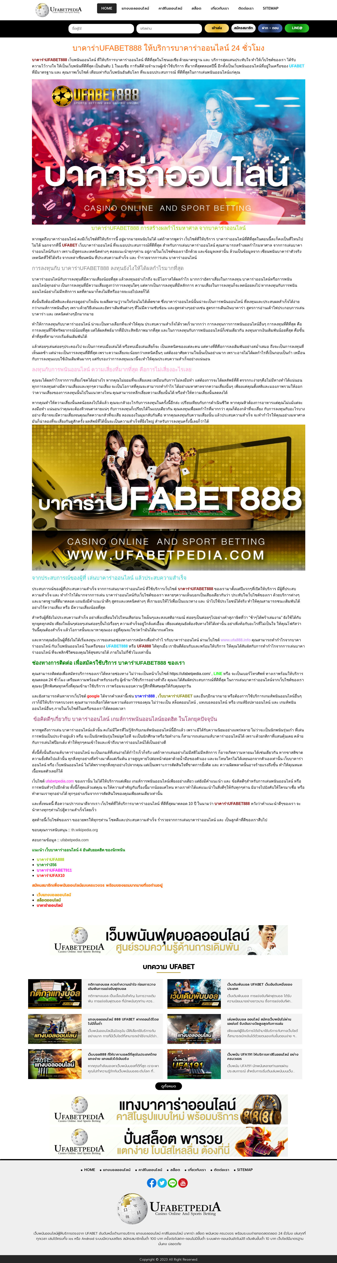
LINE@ (297, 28)
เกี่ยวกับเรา (220, 8)
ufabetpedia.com (74, 840)
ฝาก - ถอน (270, 28)
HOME (106, 8)
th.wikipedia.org (84, 830)
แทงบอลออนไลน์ (135, 8)
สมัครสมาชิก (243, 28)
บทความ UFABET (169, 967)
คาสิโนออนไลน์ (170, 8)
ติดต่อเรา (246, 8)
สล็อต (196, 8)
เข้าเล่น (217, 28)
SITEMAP (271, 8)
